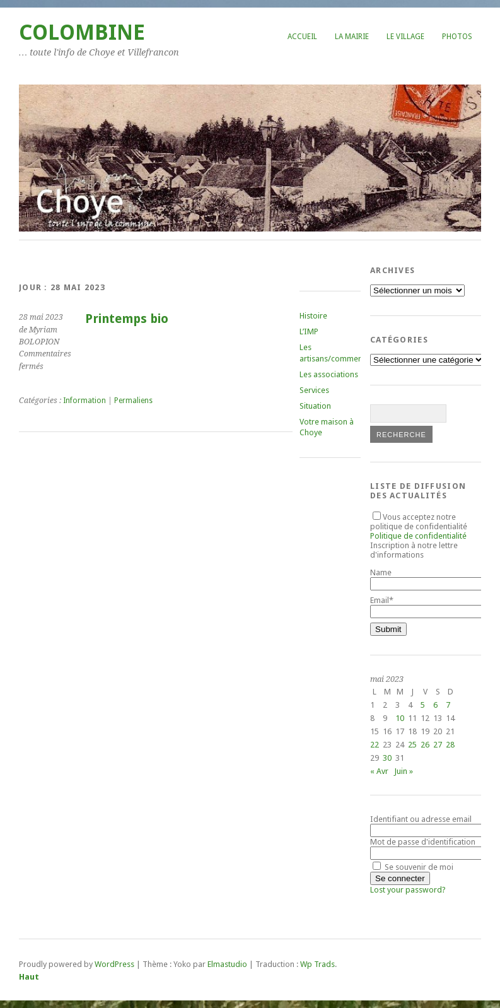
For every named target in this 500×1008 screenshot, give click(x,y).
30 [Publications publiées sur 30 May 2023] (387, 758)
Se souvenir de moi (413, 867)
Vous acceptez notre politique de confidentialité (418, 526)
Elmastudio (227, 964)
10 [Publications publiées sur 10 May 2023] (399, 718)
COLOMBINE (82, 32)
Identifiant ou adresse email (421, 819)
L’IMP (308, 331)
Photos (457, 36)
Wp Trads (317, 964)
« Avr (379, 771)
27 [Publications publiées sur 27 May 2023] (437, 744)
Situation (315, 406)
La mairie (352, 36)
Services (314, 390)
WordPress (114, 964)
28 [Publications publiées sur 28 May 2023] (450, 744)
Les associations (328, 374)
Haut (29, 977)
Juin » (403, 771)
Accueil (302, 36)
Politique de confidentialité (418, 536)
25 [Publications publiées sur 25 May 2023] (412, 744)
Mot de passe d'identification (422, 842)
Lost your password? (408, 889)
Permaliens (133, 400)
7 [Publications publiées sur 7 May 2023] (448, 705)
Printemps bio (126, 319)
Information (84, 400)
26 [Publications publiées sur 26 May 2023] (425, 744)
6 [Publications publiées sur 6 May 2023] (435, 705)
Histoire (313, 315)
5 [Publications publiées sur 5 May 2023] (423, 705)
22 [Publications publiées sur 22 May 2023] (374, 744)
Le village (405, 36)
